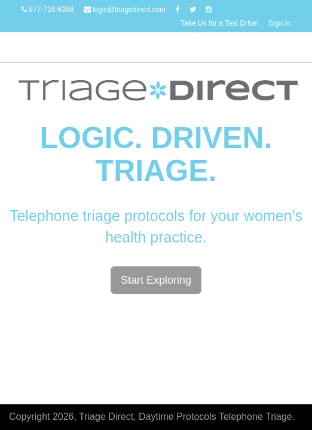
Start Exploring (156, 280)
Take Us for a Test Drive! (220, 23)
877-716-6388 (48, 9)
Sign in (279, 23)
